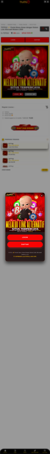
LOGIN (25, 237)
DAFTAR (25, 244)
